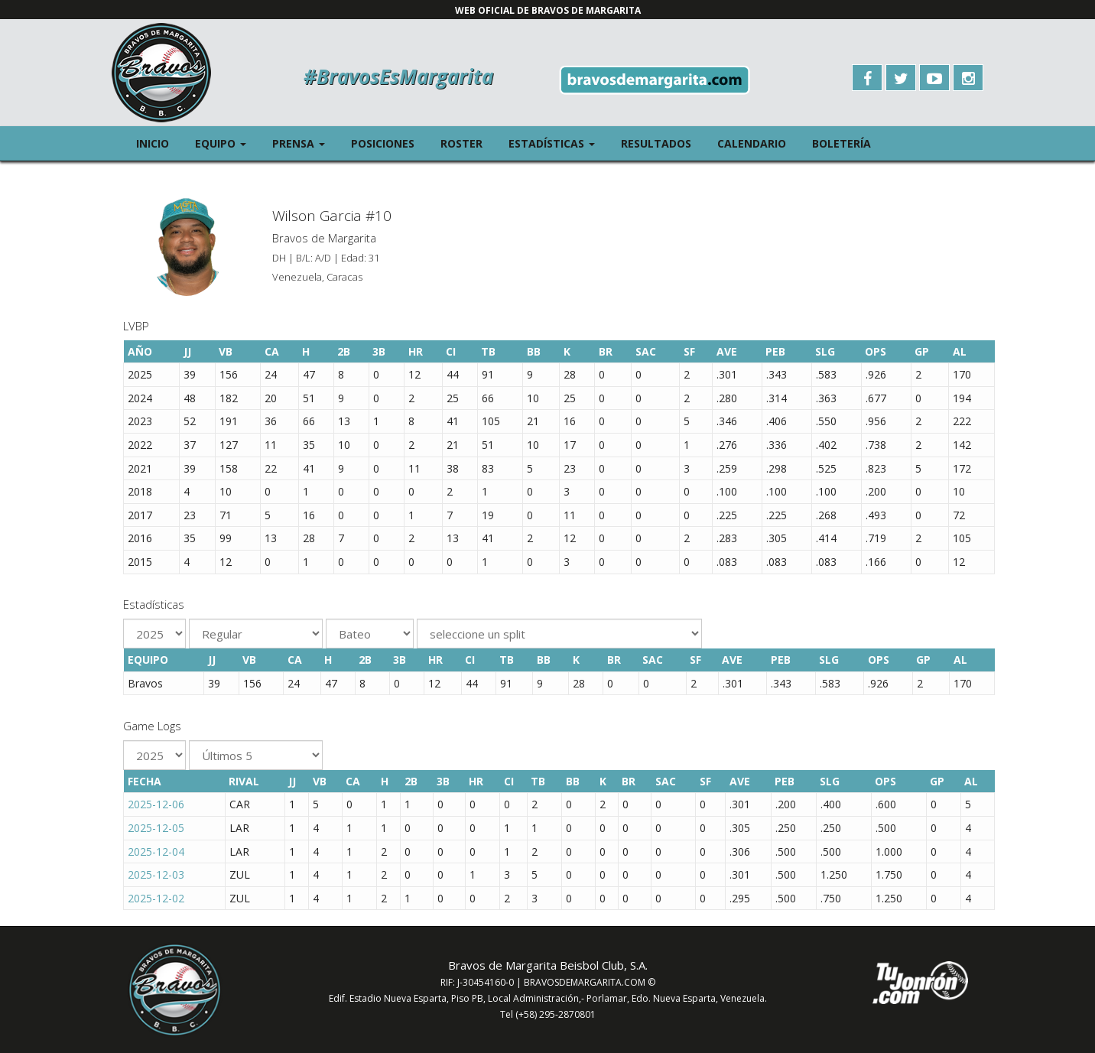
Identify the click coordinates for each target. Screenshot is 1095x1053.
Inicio (152, 143)
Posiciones (382, 143)
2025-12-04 (156, 851)
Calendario (751, 143)
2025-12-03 (156, 874)
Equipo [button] (227, 143)
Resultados (656, 143)
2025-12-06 (156, 804)
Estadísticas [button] (558, 143)
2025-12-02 (156, 898)
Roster (461, 143)
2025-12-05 (156, 828)
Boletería (841, 143)
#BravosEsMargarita (398, 76)
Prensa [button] (305, 143)
